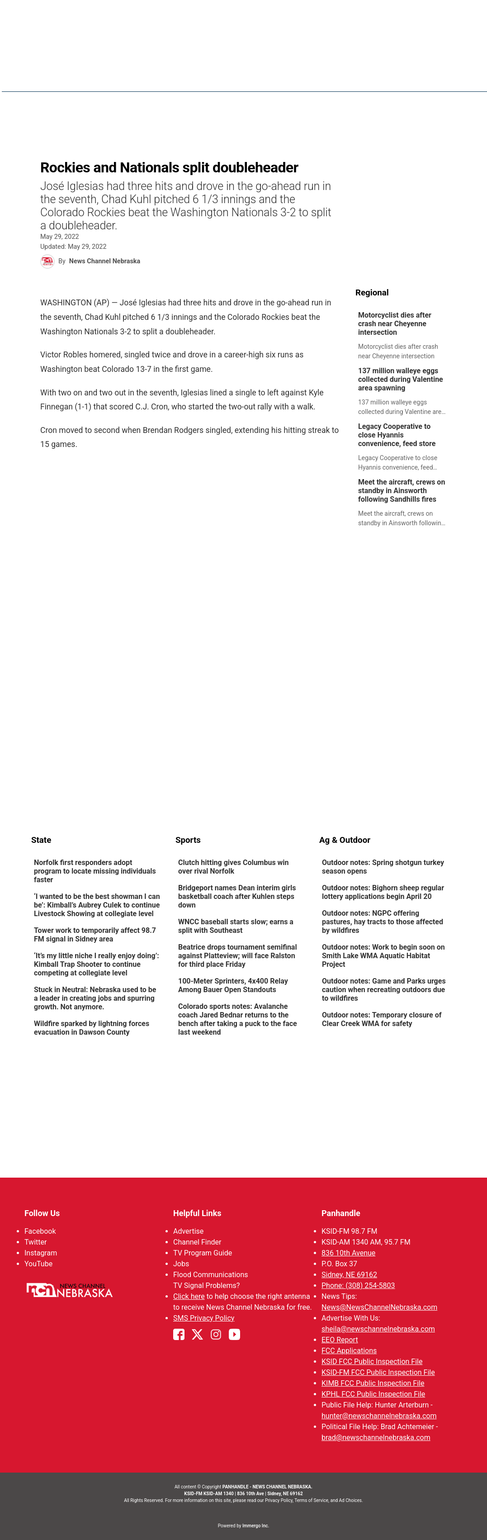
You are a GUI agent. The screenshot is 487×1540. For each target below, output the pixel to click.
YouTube (38, 1264)
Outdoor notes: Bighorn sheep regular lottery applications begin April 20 (383, 892)
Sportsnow (341, 77)
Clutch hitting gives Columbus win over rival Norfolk (233, 866)
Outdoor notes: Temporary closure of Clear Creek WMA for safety (381, 1019)
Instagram (40, 1253)
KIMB (421, 77)
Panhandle (341, 1213)
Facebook (40, 1231)
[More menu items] (446, 77)
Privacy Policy (279, 1500)
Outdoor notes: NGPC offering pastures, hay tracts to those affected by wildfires (382, 922)
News (256, 77)
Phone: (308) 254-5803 (358, 1285)
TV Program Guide (202, 1253)
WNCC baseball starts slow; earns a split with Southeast (235, 926)
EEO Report (340, 1340)
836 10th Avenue (348, 1253)
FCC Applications (349, 1350)
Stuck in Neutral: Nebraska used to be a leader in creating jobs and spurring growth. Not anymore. (95, 998)
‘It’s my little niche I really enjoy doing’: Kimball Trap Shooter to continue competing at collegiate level (96, 964)
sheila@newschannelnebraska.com (378, 1329)
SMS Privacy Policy (203, 1318)
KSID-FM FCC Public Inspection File (378, 1372)
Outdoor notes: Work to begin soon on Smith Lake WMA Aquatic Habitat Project (383, 956)
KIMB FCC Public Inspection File (373, 1383)
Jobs (181, 1264)
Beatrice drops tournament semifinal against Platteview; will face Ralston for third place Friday (237, 956)
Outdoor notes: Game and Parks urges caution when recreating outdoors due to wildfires (384, 990)
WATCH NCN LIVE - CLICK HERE (244, 14)
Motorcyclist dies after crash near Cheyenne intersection (394, 324)
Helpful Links (197, 1213)
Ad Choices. (351, 1500)
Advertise (188, 1231)
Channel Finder (197, 1242)
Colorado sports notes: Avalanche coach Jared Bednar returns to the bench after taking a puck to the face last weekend (237, 1019)
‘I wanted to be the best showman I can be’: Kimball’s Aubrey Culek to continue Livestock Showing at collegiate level (97, 905)
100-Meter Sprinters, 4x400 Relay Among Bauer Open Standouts (233, 985)
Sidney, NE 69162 (349, 1274)
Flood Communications (210, 1274)
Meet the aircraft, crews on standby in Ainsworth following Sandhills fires (401, 491)
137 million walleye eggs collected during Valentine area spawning (400, 379)
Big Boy (387, 77)
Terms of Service (311, 1500)
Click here (188, 1296)
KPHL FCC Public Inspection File (373, 1394)
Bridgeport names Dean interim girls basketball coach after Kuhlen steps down (236, 896)
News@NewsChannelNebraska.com (379, 1307)
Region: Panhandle (65, 82)
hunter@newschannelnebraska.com (379, 1416)
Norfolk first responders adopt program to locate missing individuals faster (95, 871)
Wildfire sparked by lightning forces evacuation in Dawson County (91, 1027)
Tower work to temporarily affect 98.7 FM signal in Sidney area (95, 934)
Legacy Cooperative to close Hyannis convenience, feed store (396, 435)
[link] (405, 336)
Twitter (35, 1242)
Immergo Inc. (255, 1525)
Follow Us (42, 1213)
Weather (293, 77)
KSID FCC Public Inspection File (372, 1361)
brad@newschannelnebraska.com (376, 1437)
